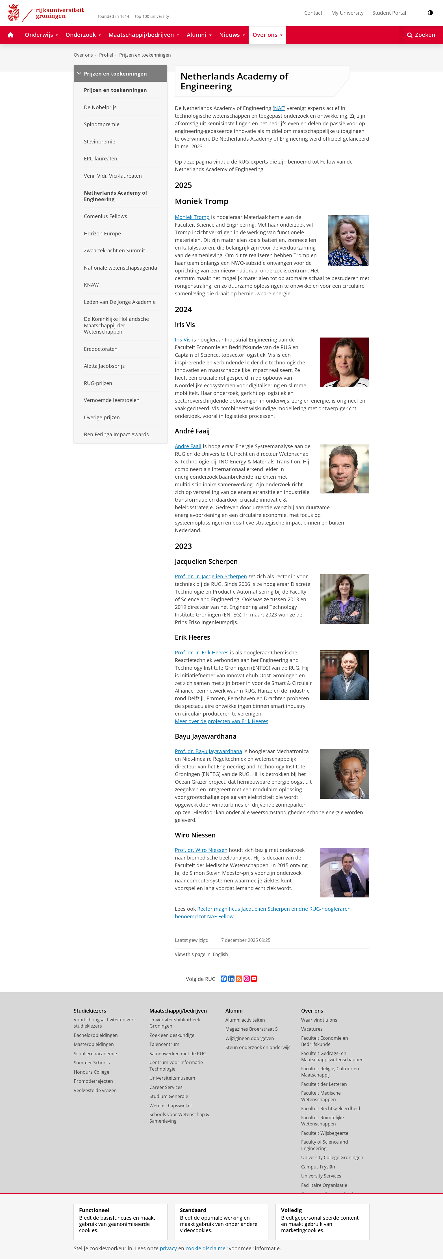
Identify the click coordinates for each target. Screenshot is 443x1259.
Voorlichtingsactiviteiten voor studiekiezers (105, 1023)
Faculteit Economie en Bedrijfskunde (324, 1041)
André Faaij (188, 446)
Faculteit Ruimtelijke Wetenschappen (322, 1120)
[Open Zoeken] (421, 35)
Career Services (166, 1087)
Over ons (83, 55)
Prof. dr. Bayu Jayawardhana (208, 751)
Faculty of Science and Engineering (324, 1145)
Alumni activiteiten (245, 1020)
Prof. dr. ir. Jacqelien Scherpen (211, 576)
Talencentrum (164, 1044)
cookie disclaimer (206, 1248)
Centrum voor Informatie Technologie (176, 1065)
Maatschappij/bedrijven (178, 1010)
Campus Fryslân (318, 1167)
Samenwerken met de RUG (178, 1053)
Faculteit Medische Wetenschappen (321, 1096)
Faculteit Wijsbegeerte (324, 1133)
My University (347, 12)
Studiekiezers (90, 1010)
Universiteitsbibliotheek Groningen (174, 1023)
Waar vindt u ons (319, 1020)
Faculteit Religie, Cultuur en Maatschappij (330, 1071)
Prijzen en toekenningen (145, 55)
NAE (279, 108)
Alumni (234, 1010)
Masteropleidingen (94, 1044)
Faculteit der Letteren (324, 1084)
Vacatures (312, 1029)
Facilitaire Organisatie (324, 1185)
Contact (313, 12)
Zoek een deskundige (171, 1035)
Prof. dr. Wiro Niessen (201, 850)
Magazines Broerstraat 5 (251, 1029)
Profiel (106, 55)
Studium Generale (168, 1096)
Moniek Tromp (192, 217)
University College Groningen (332, 1157)
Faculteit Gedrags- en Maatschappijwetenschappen (332, 1056)
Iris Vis (183, 339)
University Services (321, 1176)
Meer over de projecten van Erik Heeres (221, 721)
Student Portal (389, 12)
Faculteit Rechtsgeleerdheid (330, 1108)
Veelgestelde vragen (95, 1090)
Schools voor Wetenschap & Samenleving (179, 1117)
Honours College (91, 1072)
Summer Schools (92, 1063)
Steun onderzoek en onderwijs (257, 1047)
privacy (168, 1248)
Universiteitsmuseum (172, 1078)
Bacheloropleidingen (96, 1035)
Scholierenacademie (95, 1053)
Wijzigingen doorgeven (249, 1038)
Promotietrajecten (93, 1081)
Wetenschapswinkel (170, 1106)
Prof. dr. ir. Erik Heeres (202, 652)
